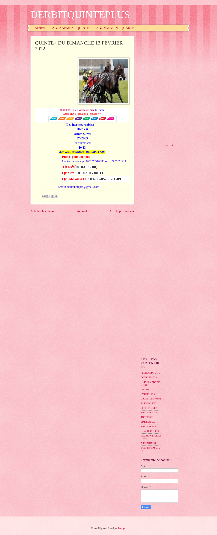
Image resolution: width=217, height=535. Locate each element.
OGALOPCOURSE (150, 431)
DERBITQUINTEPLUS (80, 14)
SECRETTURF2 (149, 408)
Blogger (121, 528)
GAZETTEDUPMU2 (151, 398)
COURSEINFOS (149, 377)
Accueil (40, 28)
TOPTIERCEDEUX (150, 426)
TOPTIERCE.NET (149, 412)
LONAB (145, 389)
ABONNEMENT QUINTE (70, 28)
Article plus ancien (121, 211)
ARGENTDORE (149, 443)
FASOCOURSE (148, 403)
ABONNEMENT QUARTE (115, 28)
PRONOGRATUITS (150, 373)
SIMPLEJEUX (148, 422)
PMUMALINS (148, 394)
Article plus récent (43, 211)
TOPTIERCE (147, 417)
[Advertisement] (163, 87)
